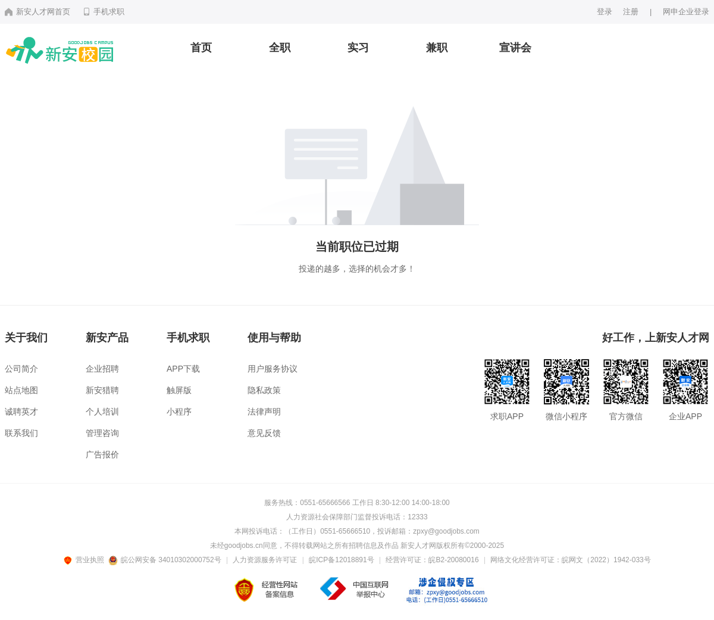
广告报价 (102, 454)
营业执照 (85, 560)
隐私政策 (264, 390)
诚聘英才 (21, 411)
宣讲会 (515, 48)
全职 (279, 48)
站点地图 (21, 390)
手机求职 (103, 11)
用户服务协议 (273, 368)
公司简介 (21, 368)
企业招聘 (102, 368)
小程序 (179, 411)
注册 (630, 11)
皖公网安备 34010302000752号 (165, 560)
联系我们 (21, 433)
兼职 (436, 48)
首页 (201, 48)
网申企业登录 (686, 11)
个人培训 (102, 411)
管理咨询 (102, 433)
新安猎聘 (102, 390)
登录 (604, 11)
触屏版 (179, 390)
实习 (358, 48)
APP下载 (183, 368)
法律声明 (264, 411)
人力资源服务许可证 (265, 560)
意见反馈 (264, 433)
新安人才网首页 (37, 11)
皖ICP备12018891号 (341, 560)
